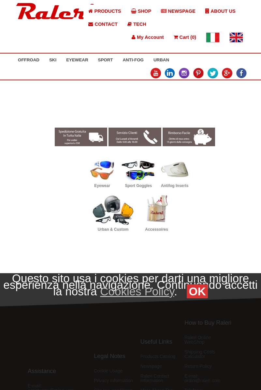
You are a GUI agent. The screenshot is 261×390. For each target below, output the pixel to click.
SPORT (105, 59)
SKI (52, 59)
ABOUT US (220, 11)
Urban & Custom (113, 229)
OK (197, 291)
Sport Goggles (138, 185)
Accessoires (156, 229)
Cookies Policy (137, 291)
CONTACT (103, 24)
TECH (136, 24)
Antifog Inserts (175, 185)
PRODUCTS (104, 11)
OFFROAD (28, 59)
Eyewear (102, 185)
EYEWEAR (77, 59)
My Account (148, 37)
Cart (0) (185, 37)
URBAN (161, 59)
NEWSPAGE (178, 11)
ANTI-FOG (133, 59)
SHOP (141, 11)
